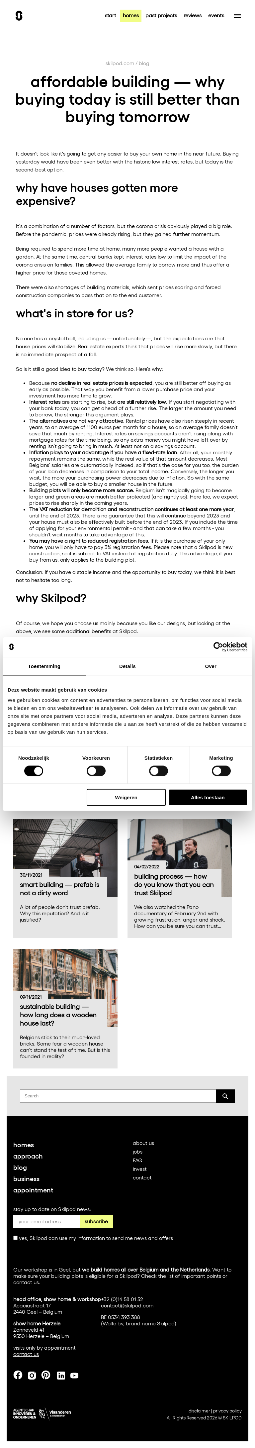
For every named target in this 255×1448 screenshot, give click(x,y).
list (170, 1276)
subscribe (96, 1221)
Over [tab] (210, 666)
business (26, 1178)
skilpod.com (120, 63)
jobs (137, 1151)
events (216, 15)
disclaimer (199, 1410)
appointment (33, 1189)
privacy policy (227, 1410)
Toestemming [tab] (44, 666)
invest (140, 1169)
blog (144, 63)
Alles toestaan (208, 797)
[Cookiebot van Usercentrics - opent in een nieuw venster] (218, 647)
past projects (161, 15)
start (110, 15)
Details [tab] (127, 666)
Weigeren (126, 797)
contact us (26, 1282)
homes (131, 15)
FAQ (137, 1160)
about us (143, 1143)
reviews (193, 15)
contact (142, 1177)
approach (28, 1156)
